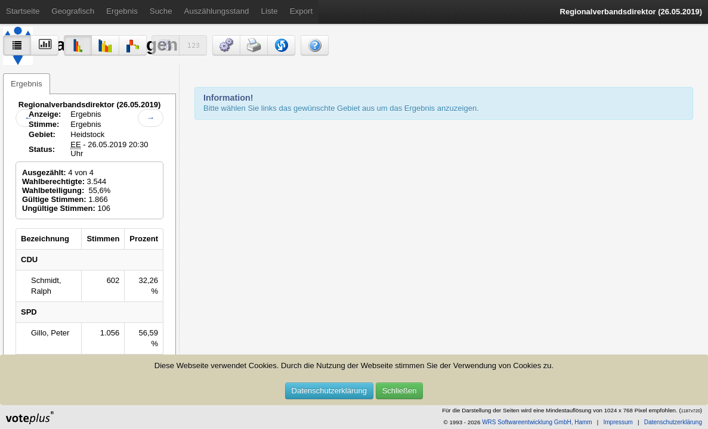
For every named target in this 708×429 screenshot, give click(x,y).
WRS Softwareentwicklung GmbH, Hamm (537, 422)
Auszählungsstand (216, 11)
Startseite (22, 11)
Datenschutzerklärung (329, 390)
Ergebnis (122, 11)
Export (301, 11)
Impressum (617, 422)
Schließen (399, 390)
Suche (161, 11)
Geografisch (72, 11)
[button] (226, 45)
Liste (269, 11)
